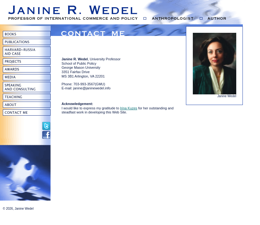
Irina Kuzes (128, 108)
